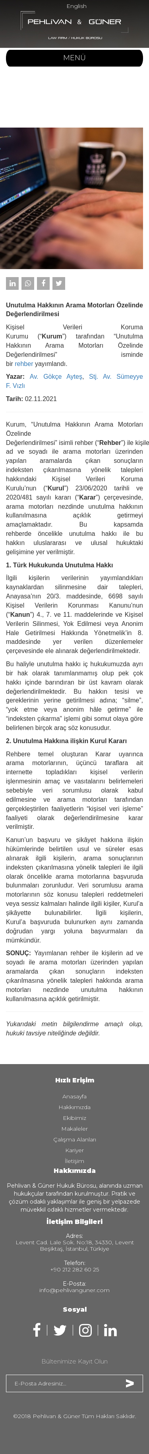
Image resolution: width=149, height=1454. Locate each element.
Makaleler (74, 1128)
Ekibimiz (74, 1117)
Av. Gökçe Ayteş (56, 376)
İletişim (74, 1161)
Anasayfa (74, 1096)
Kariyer (74, 1150)
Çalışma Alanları (74, 1139)
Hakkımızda (74, 1107)
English (76, 6)
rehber (24, 363)
